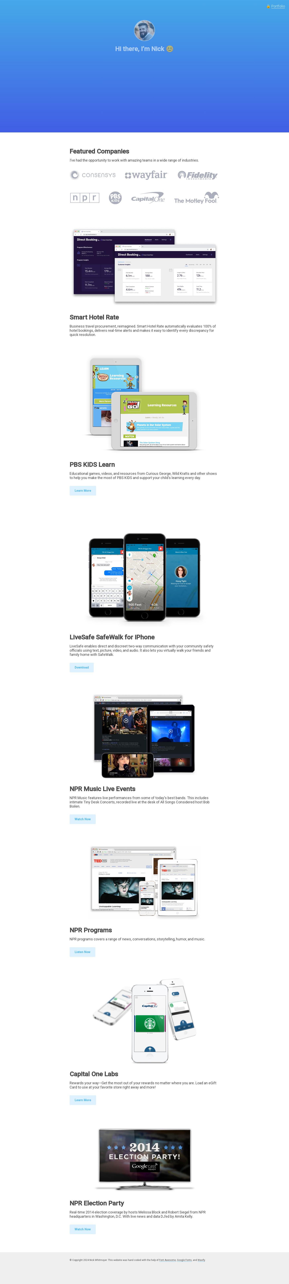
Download (82, 667)
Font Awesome (167, 1260)
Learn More (83, 491)
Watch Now (83, 819)
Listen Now (82, 952)
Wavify (201, 1260)
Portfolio (278, 6)
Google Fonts (184, 1260)
